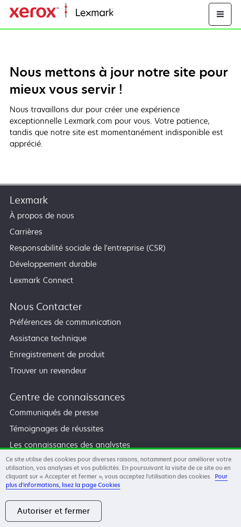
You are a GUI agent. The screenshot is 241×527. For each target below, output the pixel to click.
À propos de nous (42, 215)
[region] (120, 487)
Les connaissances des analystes (70, 444)
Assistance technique (48, 338)
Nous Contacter (46, 306)
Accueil (124, 13)
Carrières (26, 231)
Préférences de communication (65, 322)
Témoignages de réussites (57, 428)
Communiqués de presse (54, 412)
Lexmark (29, 200)
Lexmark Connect (41, 280)
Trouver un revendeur (48, 370)
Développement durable (53, 264)
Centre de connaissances (67, 396)
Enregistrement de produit (57, 354)
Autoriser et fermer (53, 511)
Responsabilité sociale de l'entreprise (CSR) (87, 248)
